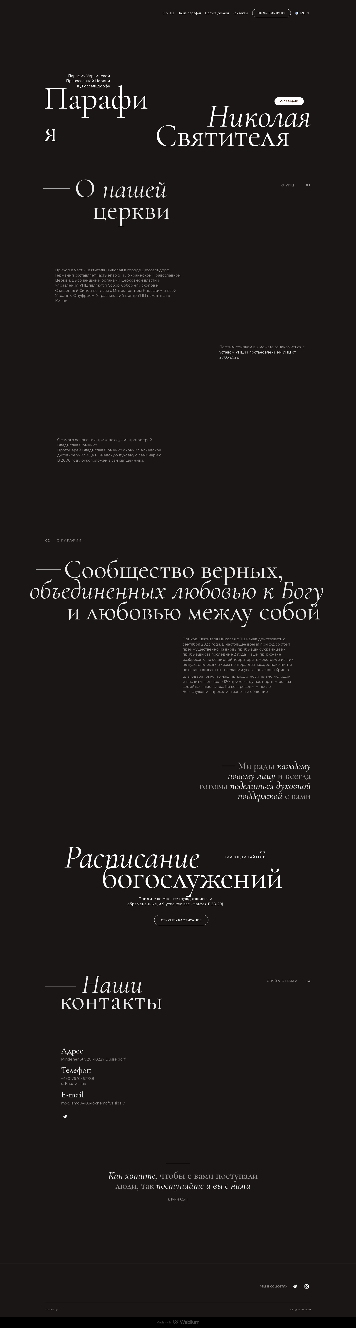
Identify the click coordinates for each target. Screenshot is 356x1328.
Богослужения (217, 13)
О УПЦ (168, 13)
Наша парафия (189, 13)
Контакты (240, 13)
